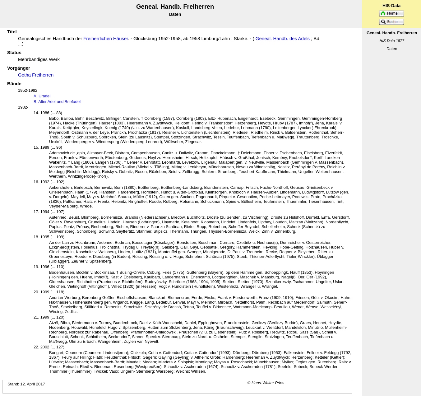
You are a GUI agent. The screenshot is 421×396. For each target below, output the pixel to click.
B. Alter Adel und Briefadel (57, 101)
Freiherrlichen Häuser (105, 38)
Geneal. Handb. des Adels (283, 38)
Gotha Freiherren (35, 74)
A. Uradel (42, 96)
